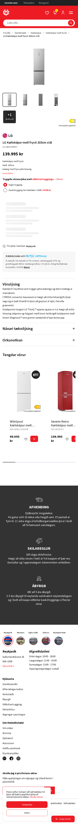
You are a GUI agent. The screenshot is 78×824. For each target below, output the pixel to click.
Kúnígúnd (44, 2)
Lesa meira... (8, 173)
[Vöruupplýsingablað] (67, 125)
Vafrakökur (69, 803)
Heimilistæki (11, 2)
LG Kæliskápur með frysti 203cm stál (21, 36)
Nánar (59, 179)
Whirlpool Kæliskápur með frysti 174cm (21, 425)
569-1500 (7, 661)
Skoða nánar (36, 796)
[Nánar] (27, 267)
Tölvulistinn (28, 2)
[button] (27, 804)
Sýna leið (8, 666)
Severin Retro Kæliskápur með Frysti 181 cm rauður (64, 425)
